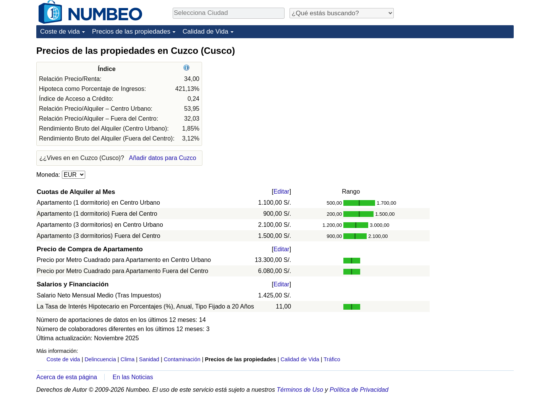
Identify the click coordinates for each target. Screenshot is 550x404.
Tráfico (332, 359)
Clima (128, 359)
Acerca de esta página (66, 377)
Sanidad (149, 359)
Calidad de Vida (205, 31)
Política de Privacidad (359, 389)
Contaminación (182, 359)
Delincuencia (100, 359)
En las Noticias (133, 377)
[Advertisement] (456, 92)
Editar (281, 191)
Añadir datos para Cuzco (162, 158)
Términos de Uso (300, 389)
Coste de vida (60, 31)
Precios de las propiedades (131, 31)
